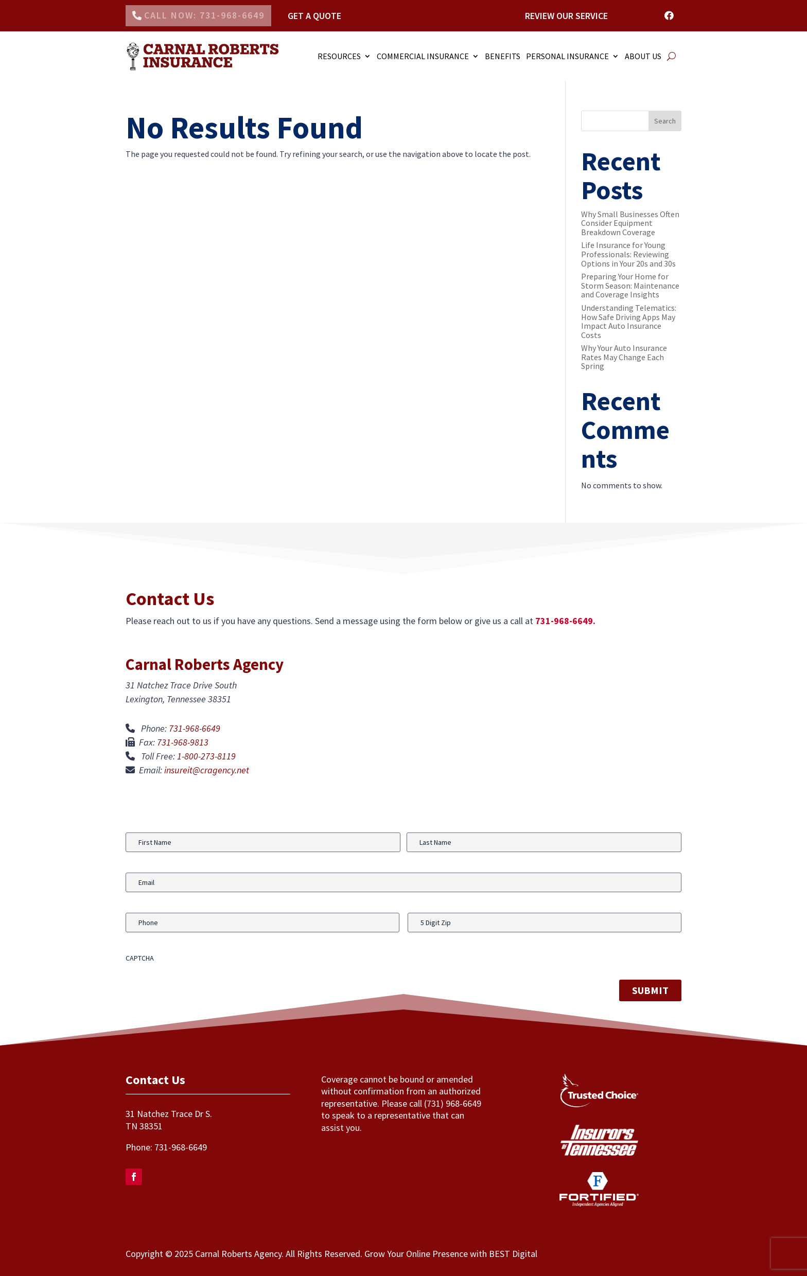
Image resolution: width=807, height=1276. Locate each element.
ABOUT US (643, 56)
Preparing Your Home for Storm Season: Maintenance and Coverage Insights (630, 285)
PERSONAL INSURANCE (567, 56)
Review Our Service (566, 16)
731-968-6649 (194, 728)
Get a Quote (314, 16)
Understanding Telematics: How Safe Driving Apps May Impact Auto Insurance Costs (628, 321)
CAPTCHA (140, 958)
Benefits (502, 56)
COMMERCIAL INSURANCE (423, 56)
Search (665, 121)
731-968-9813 (182, 742)
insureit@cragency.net (206, 770)
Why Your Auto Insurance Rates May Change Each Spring (624, 357)
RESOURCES (339, 56)
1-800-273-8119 (206, 756)
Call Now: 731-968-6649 (204, 15)
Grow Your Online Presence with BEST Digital (450, 1254)
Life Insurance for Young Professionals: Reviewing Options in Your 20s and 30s (628, 254)
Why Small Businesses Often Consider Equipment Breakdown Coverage (630, 223)
